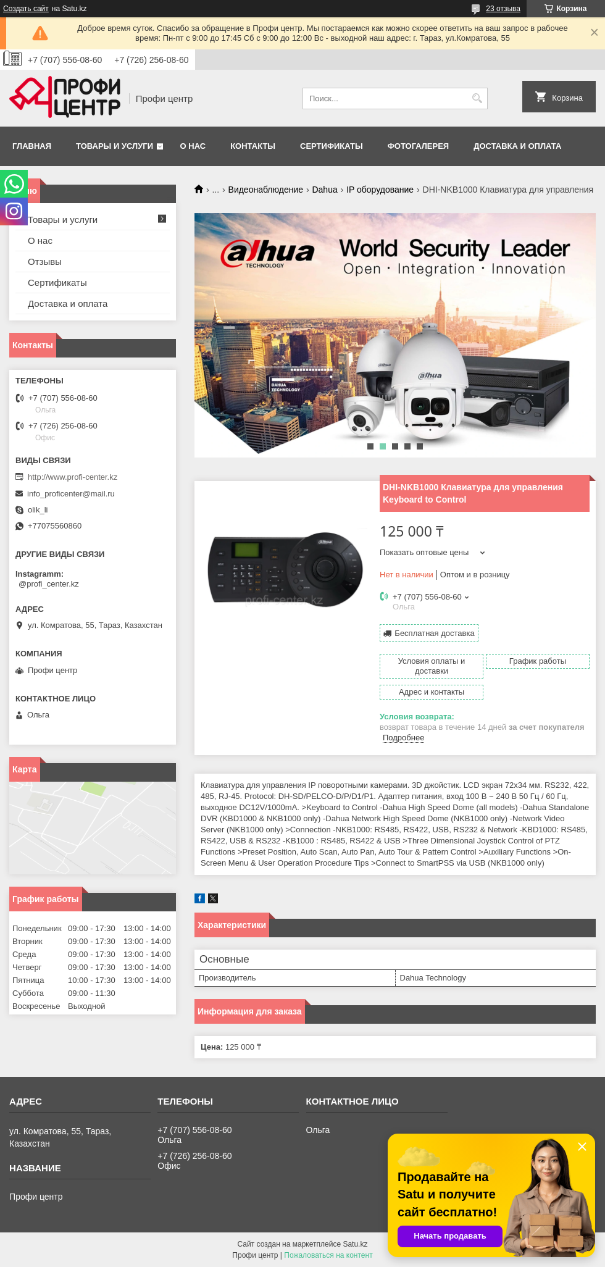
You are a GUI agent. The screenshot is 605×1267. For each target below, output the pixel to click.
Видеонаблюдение (265, 189)
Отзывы (45, 261)
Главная (31, 146)
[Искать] (477, 98)
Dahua (324, 189)
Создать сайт (26, 8)
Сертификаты (331, 146)
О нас (193, 146)
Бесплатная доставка (434, 633)
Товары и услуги (114, 146)
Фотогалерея (418, 146)
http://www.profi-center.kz (72, 477)
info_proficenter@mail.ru (71, 493)
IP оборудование (380, 189)
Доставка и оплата (517, 146)
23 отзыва (503, 8)
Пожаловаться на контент (328, 1255)
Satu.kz (355, 1244)
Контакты (252, 146)
